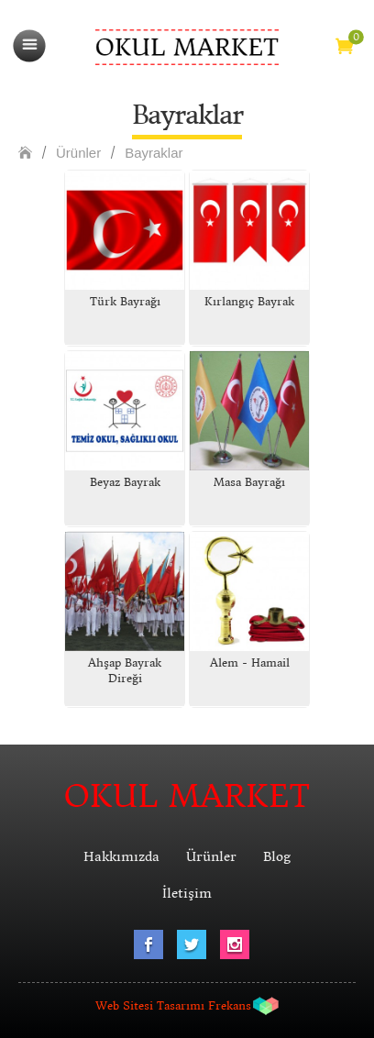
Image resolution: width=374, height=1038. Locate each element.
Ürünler (78, 152)
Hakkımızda (121, 856)
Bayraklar (153, 152)
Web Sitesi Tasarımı (149, 1005)
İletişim (187, 893)
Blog (277, 856)
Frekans (229, 1005)
